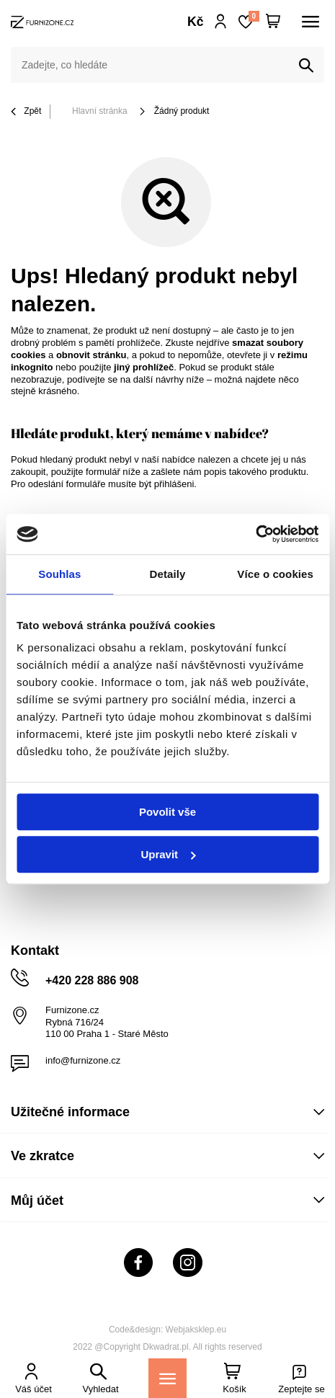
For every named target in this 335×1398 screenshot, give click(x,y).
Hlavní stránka (100, 111)
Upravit (167, 854)
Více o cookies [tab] (275, 574)
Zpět (26, 112)
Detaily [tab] (168, 574)
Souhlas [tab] (59, 574)
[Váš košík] (273, 21)
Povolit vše (167, 812)
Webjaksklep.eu (196, 1329)
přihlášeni (174, 483)
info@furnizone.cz (82, 1060)
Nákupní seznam (254, 16)
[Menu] (167, 1378)
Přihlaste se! (220, 21)
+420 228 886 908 (91, 980)
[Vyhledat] (306, 65)
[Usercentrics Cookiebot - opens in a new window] (255, 534)
